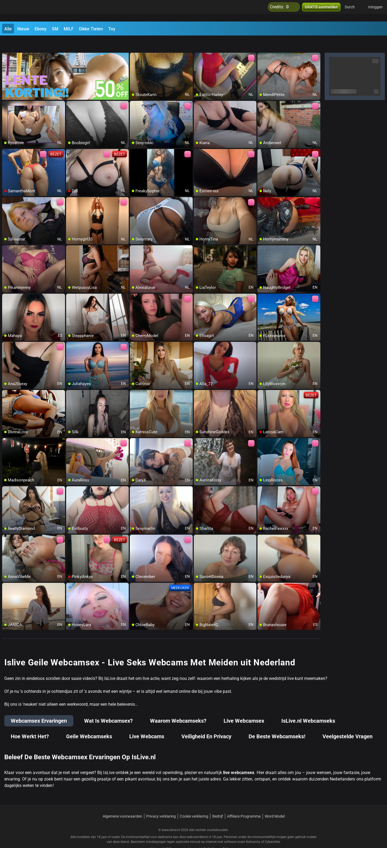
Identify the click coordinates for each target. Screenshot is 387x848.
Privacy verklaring (161, 802)
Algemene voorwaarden (122, 802)
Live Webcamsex (244, 707)
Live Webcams (146, 722)
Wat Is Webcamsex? (108, 707)
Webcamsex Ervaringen (39, 707)
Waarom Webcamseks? (178, 707)
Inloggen (375, 11)
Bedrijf (217, 802)
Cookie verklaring (194, 802)
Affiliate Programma (244, 802)
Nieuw (23, 28)
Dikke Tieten (91, 28)
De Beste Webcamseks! (277, 722)
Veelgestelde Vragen (347, 722)
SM (55, 28)
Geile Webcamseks (89, 722)
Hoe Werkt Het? (30, 722)
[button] (353, 11)
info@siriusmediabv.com (219, 835)
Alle (8, 28)
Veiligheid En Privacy (206, 722)
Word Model (275, 802)
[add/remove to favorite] (134, 43)
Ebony (40, 28)
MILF (69, 28)
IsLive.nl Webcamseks (308, 707)
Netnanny (253, 828)
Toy (111, 28)
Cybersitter (272, 828)
